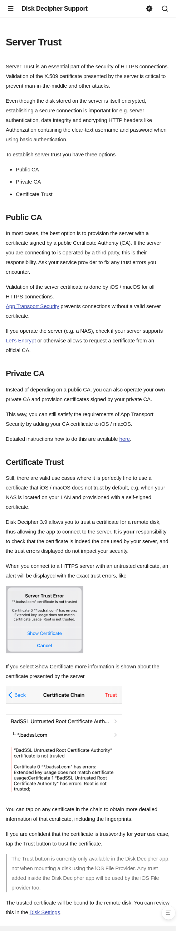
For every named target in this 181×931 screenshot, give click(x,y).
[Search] (164, 8)
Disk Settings (45, 912)
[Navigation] (10, 8)
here (124, 439)
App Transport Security (32, 306)
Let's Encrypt (21, 340)
